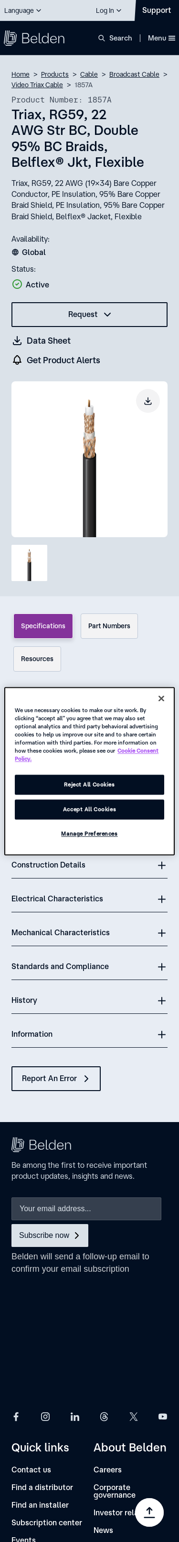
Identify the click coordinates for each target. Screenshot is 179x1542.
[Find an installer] (40, 1381)
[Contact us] (31, 1346)
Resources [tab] (37, 659)
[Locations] (111, 1424)
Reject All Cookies (89, 784)
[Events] (23, 1416)
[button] (23, 10)
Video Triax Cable (37, 85)
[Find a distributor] (42, 1363)
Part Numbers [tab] (109, 626)
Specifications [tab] (43, 626)
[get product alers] (56, 360)
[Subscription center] (46, 1399)
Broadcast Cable (134, 74)
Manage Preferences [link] (117, 1482)
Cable (89, 74)
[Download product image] (148, 401)
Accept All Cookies (89, 809)
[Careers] (108, 1346)
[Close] (161, 698)
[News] (103, 1406)
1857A (83, 85)
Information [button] (32, 1034)
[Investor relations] (125, 1389)
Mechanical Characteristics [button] (60, 932)
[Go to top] (149, 1512)
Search (120, 38)
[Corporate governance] (131, 1367)
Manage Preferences (89, 833)
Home (20, 74)
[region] (89, 771)
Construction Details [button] (48, 864)
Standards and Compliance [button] (60, 966)
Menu (161, 38)
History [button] (24, 1000)
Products (55, 74)
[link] (74, 1449)
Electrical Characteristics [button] (57, 898)
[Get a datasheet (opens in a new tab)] (41, 341)
